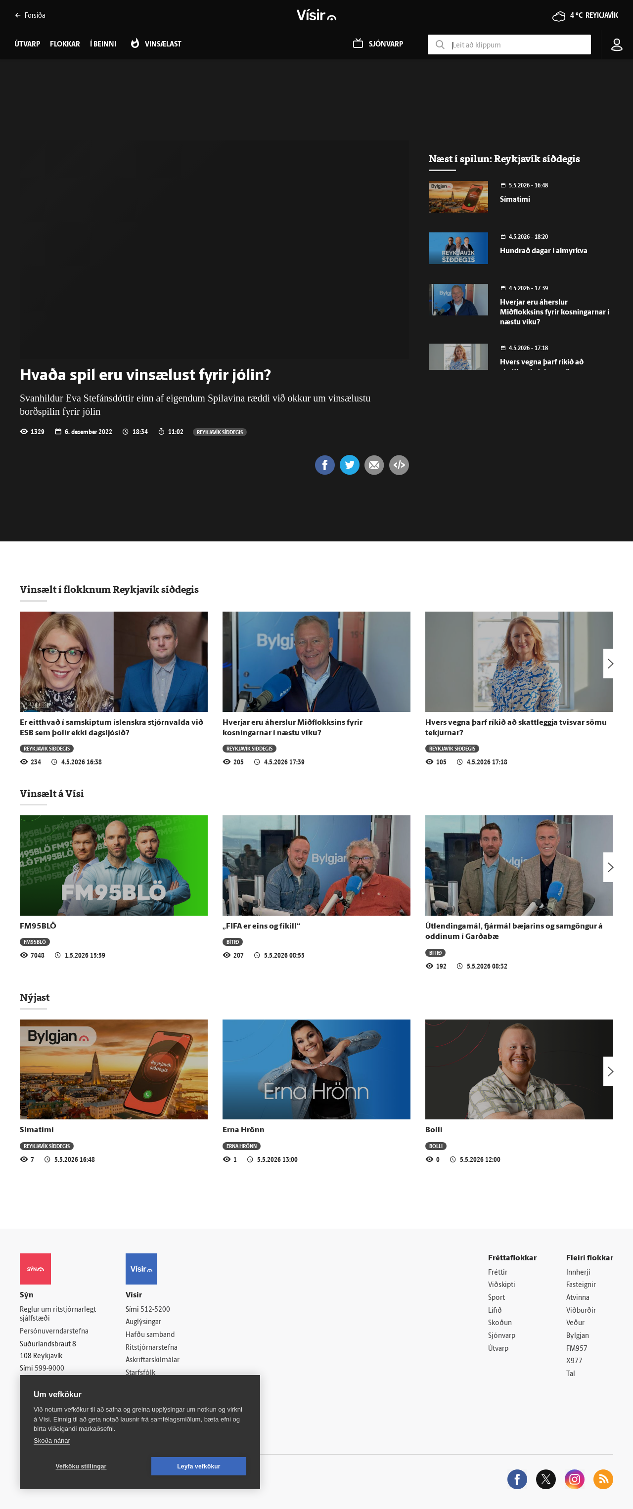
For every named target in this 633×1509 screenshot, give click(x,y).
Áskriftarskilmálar (153, 1360)
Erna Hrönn (244, 1130)
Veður (575, 1323)
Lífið (495, 1311)
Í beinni (103, 44)
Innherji (578, 1273)
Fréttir (497, 1273)
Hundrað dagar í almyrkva (544, 251)
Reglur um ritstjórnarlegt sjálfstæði (58, 1314)
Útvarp (498, 1349)
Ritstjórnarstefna (152, 1348)
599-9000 (49, 1369)
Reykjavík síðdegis (220, 432)
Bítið (232, 941)
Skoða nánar (52, 1440)
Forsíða (30, 15)
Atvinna (577, 1298)
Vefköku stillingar (81, 1466)
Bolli (434, 1130)
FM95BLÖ (38, 927)
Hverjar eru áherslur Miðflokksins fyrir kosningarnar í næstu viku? (554, 312)
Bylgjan (577, 1336)
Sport (496, 1298)
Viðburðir (581, 1311)
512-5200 (155, 1310)
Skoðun (500, 1323)
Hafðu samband (150, 1335)
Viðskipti (501, 1285)
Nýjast (34, 997)
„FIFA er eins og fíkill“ (261, 927)
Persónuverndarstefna (54, 1331)
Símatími (515, 200)
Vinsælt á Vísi (52, 793)
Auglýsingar (143, 1322)
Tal (570, 1374)
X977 (574, 1361)
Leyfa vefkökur (199, 1466)
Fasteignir (581, 1285)
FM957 (577, 1349)
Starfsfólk (140, 1373)
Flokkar (65, 44)
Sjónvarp (501, 1336)
